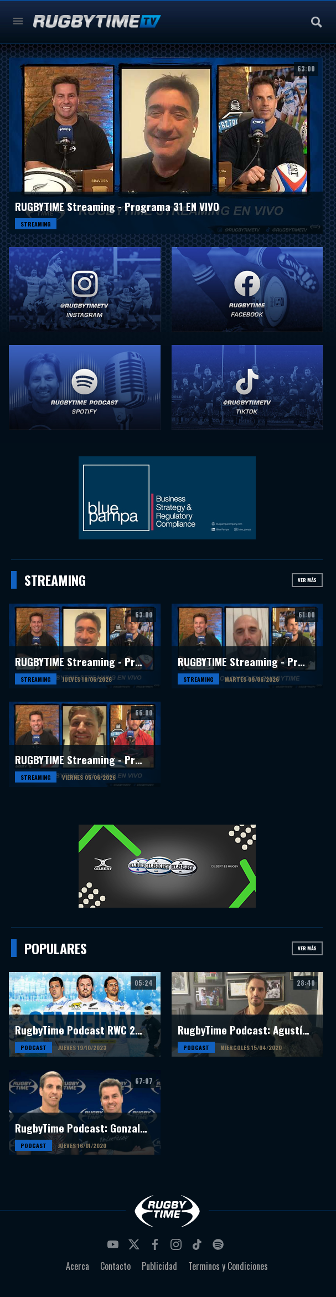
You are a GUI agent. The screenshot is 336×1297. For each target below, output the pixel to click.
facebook (156, 1248)
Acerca (77, 1266)
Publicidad (159, 1266)
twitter (135, 1248)
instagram (177, 1248)
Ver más (307, 580)
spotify (220, 1248)
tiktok (199, 1248)
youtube (114, 1248)
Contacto (115, 1266)
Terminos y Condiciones (228, 1266)
